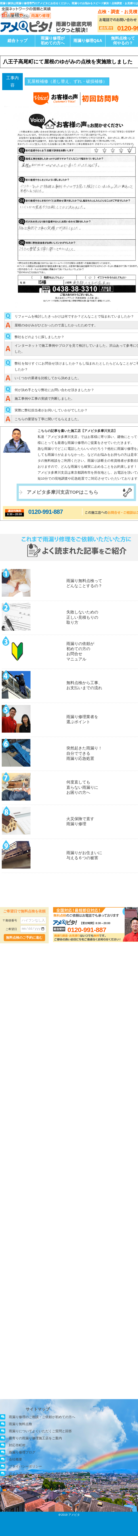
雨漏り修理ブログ (22, 1452)
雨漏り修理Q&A (87, 40)
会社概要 (15, 1459)
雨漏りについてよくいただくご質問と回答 (40, 1431)
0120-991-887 (45, 512)
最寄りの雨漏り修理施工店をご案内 (35, 1438)
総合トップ (17, 40)
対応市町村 (17, 1445)
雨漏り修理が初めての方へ (53, 40)
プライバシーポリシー (25, 1466)
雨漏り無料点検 (20, 1424)
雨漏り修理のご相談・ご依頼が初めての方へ (42, 1417)
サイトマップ (19, 1473)
